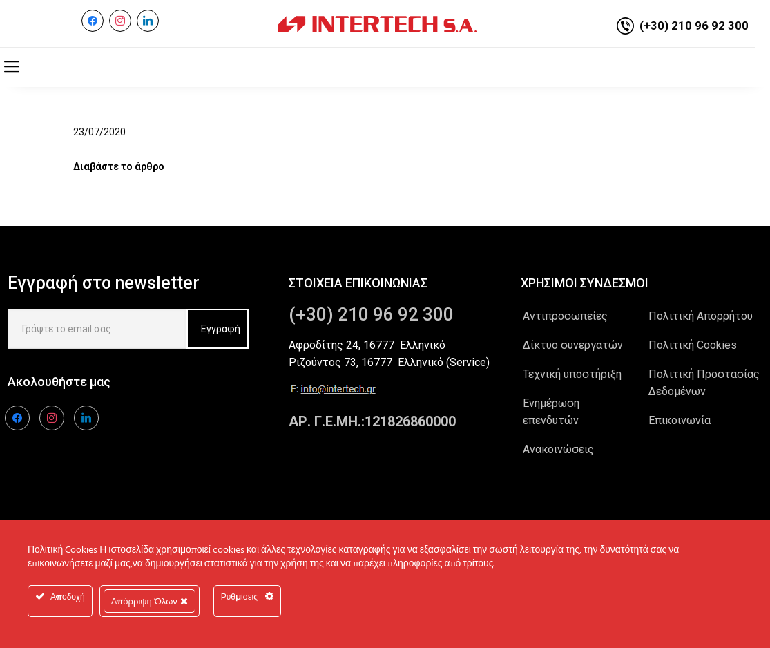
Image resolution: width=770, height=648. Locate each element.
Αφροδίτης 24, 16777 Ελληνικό (367, 345)
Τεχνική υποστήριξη (572, 374)
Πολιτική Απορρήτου (700, 316)
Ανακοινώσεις (558, 449)
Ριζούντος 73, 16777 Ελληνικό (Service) (389, 362)
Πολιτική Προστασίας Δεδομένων (704, 383)
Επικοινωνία (679, 420)
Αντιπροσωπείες (565, 316)
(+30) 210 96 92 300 (694, 25)
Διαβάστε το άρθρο (118, 166)
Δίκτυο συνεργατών (573, 345)
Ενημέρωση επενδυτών (551, 412)
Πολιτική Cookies (692, 345)
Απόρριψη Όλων (149, 601)
